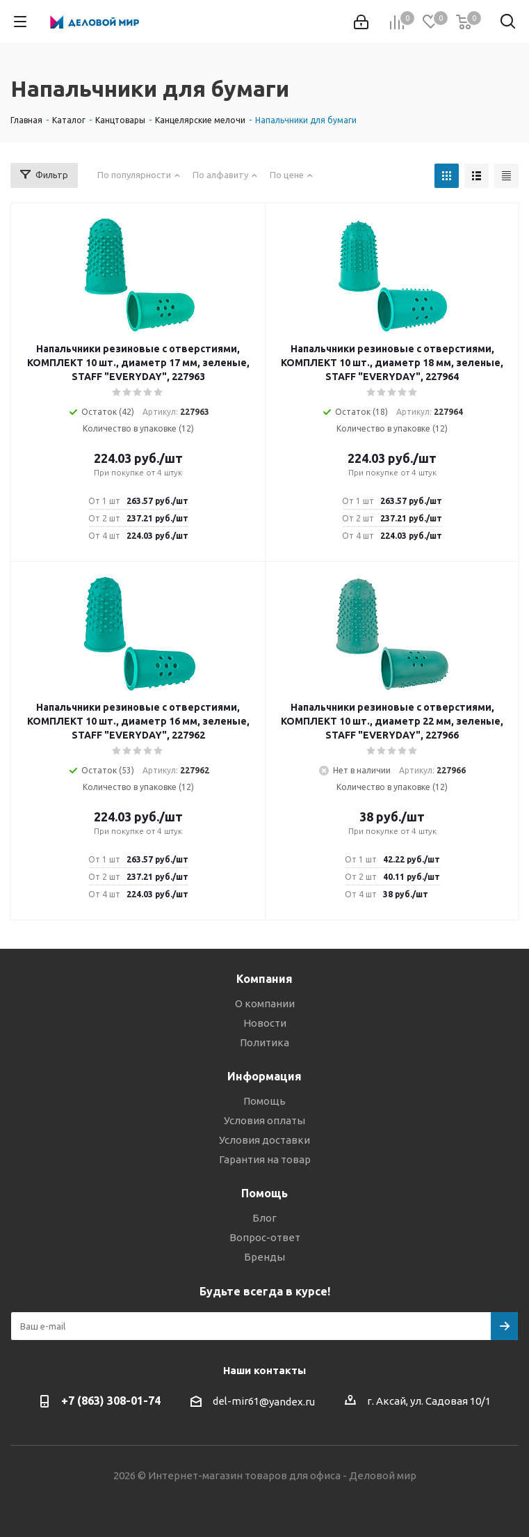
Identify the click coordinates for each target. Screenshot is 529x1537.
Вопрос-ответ (264, 1237)
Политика (264, 1042)
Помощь (264, 1101)
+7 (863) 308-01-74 (111, 1400)
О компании (265, 1003)
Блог (264, 1218)
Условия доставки (264, 1140)
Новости (264, 1023)
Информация (264, 1076)
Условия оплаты (264, 1120)
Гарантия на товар (265, 1159)
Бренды (264, 1257)
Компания (264, 978)
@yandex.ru (287, 1402)
